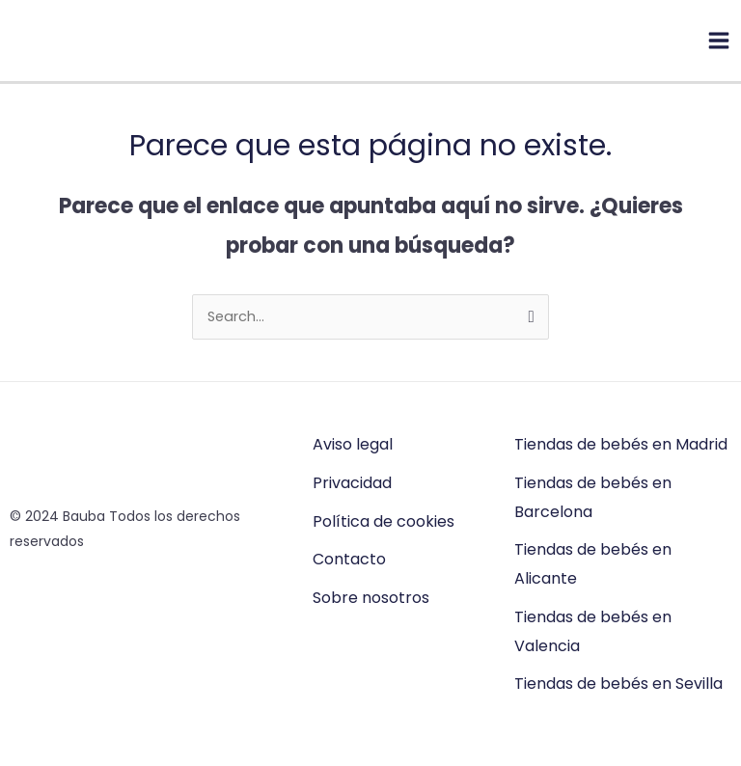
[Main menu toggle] (719, 40)
